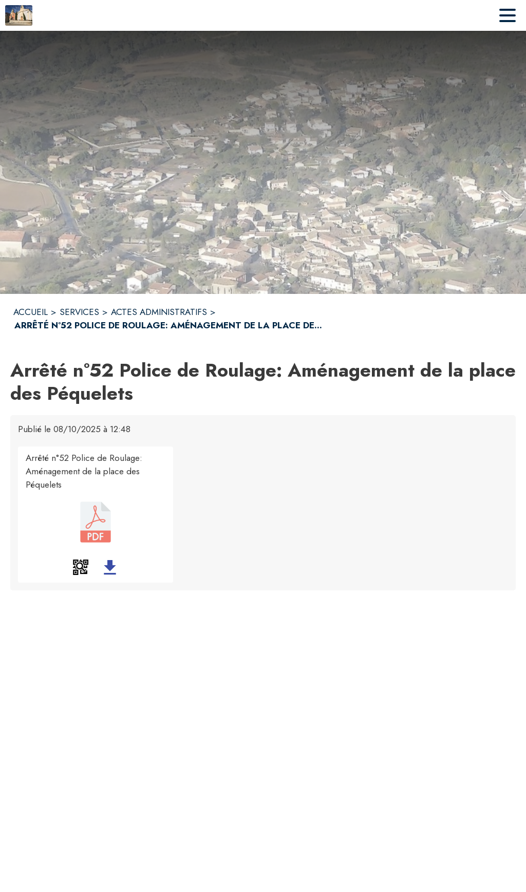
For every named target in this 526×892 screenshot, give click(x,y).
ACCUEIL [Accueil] (30, 312)
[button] (80, 567)
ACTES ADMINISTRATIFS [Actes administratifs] (159, 312)
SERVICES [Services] (79, 312)
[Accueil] (18, 15)
